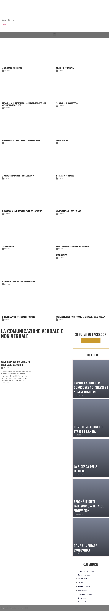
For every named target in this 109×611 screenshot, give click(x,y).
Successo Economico (85, 602)
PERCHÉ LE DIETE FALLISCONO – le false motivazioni (89, 506)
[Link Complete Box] (81, 256)
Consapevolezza (84, 575)
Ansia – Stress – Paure (86, 571)
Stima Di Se (82, 598)
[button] (54, 34)
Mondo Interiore (84, 586)
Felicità (80, 583)
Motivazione (82, 590)
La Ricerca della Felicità (86, 468)
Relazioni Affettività (85, 594)
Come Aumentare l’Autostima (85, 547)
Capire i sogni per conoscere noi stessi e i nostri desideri (91, 387)
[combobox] (54, 20)
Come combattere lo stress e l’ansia (88, 429)
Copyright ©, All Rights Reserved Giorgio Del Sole (14, 608)
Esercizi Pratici (83, 579)
